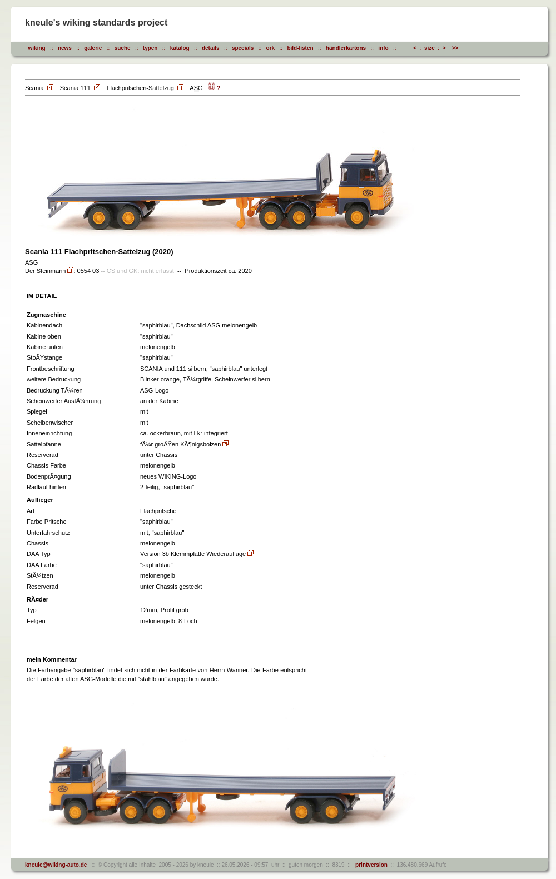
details (211, 48)
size (429, 48)
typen (150, 48)
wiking (37, 48)
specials (243, 48)
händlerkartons (346, 48)
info (383, 48)
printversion (370, 865)
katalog (180, 48)
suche (123, 48)
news (65, 48)
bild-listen (300, 48)
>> (455, 48)
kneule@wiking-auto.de (56, 865)
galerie (93, 48)
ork (270, 48)
